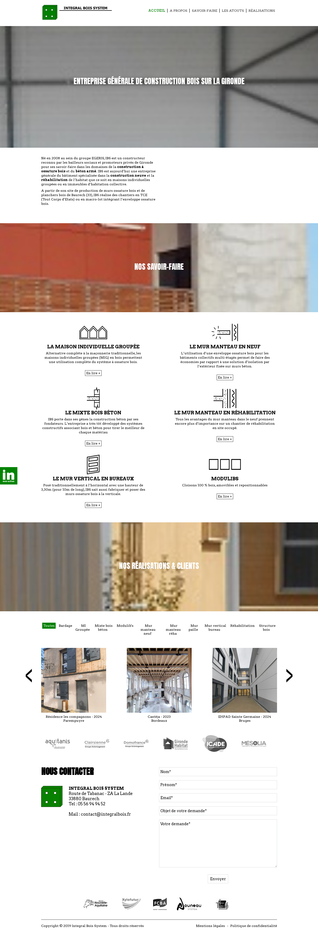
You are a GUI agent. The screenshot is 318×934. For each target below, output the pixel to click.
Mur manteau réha (173, 629)
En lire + (93, 373)
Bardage (65, 626)
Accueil (156, 11)
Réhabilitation (242, 626)
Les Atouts (233, 11)
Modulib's (125, 626)
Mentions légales (210, 926)
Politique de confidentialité (253, 926)
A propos (178, 11)
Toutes (49, 626)
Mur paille (193, 628)
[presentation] (29, 675)
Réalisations (261, 11)
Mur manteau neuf (148, 629)
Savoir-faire (204, 11)
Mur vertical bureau (215, 628)
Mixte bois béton (104, 628)
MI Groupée (82, 628)
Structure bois (267, 628)
